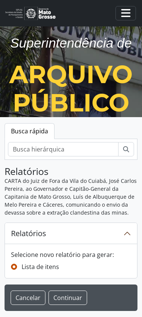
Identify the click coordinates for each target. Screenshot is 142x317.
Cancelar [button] (28, 298)
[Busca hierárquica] (63, 149)
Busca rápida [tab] (29, 131)
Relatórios (28, 233)
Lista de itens (40, 267)
